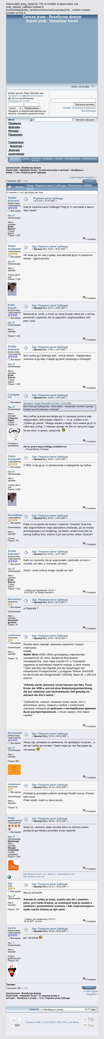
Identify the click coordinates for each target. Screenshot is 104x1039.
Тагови (58, 159)
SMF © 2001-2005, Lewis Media (64, 1022)
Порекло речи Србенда (33, 172)
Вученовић (15, 732)
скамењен (14, 635)
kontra (12, 928)
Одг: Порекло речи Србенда (50, 246)
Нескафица (15, 515)
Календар (48, 159)
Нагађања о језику (26, 998)
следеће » (90, 177)
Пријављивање (72, 159)
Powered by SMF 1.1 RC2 (36, 1022)
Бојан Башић (12, 306)
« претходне (76, 177)
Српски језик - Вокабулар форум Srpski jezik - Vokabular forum (23, 168)
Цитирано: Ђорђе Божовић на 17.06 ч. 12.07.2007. (47, 403)
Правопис (15, 134)
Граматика (15, 142)
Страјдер (13, 394)
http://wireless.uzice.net (33, 877)
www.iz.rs (51, 874)
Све (26, 180)
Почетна (15, 159)
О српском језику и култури (54, 170)
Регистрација (90, 159)
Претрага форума (36, 160)
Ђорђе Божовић (13, 199)
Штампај (89, 181)
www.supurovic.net (66, 874)
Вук (10, 883)
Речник (13, 130)
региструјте (36, 95)
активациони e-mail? (19, 101)
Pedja (11, 817)
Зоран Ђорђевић (14, 247)
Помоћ (25, 159)
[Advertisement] (52, 53)
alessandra (14, 599)
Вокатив (16, 146)
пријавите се (15, 95)
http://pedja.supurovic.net (34, 874)
